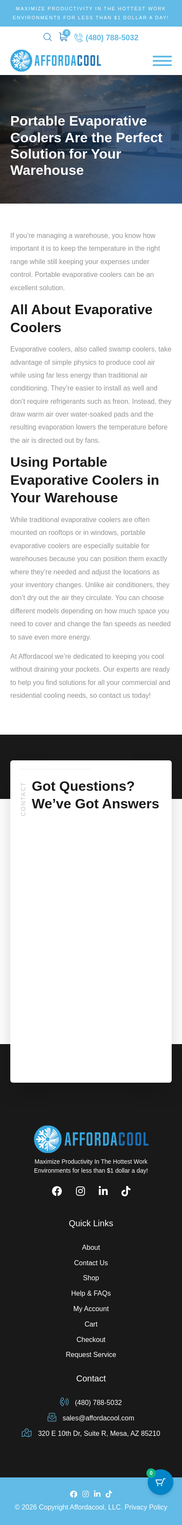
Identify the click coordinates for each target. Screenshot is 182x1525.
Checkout (91, 1339)
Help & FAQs (91, 1293)
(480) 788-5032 (106, 37)
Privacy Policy (145, 1507)
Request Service (91, 1354)
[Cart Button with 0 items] (160, 1482)
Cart (91, 1324)
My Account (91, 1308)
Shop (91, 1278)
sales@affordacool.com (91, 1418)
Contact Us (91, 1263)
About (91, 1247)
